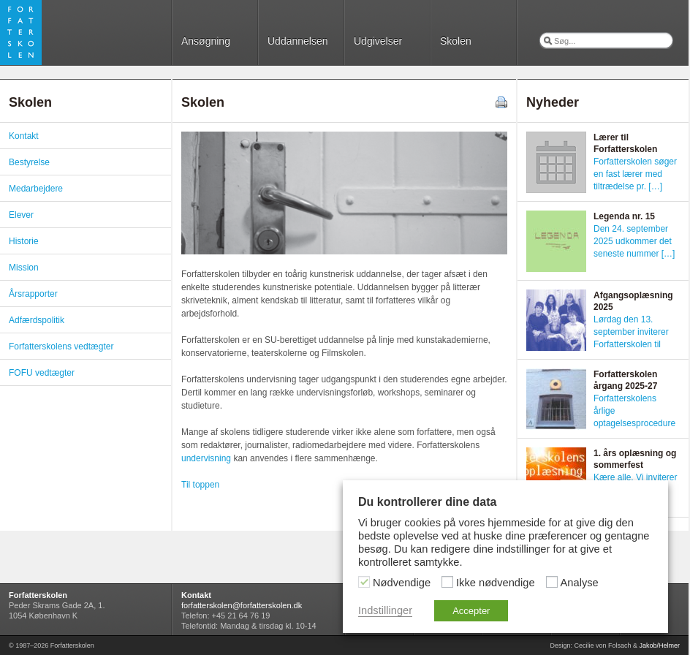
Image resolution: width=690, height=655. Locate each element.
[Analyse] (552, 582)
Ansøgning (205, 41)
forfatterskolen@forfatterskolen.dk (241, 605)
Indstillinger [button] (385, 610)
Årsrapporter (33, 294)
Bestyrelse (29, 162)
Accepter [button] (471, 610)
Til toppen (200, 485)
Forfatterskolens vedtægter (61, 346)
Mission (24, 267)
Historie (24, 241)
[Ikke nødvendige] (447, 582)
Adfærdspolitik (36, 320)
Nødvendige (402, 582)
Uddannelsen (298, 41)
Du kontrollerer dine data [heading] (427, 502)
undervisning (206, 458)
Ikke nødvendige (495, 582)
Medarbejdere (36, 188)
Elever (21, 215)
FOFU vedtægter (42, 373)
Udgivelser (378, 41)
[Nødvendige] (364, 582)
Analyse (580, 582)
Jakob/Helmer (659, 645)
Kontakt (24, 136)
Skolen (455, 41)
